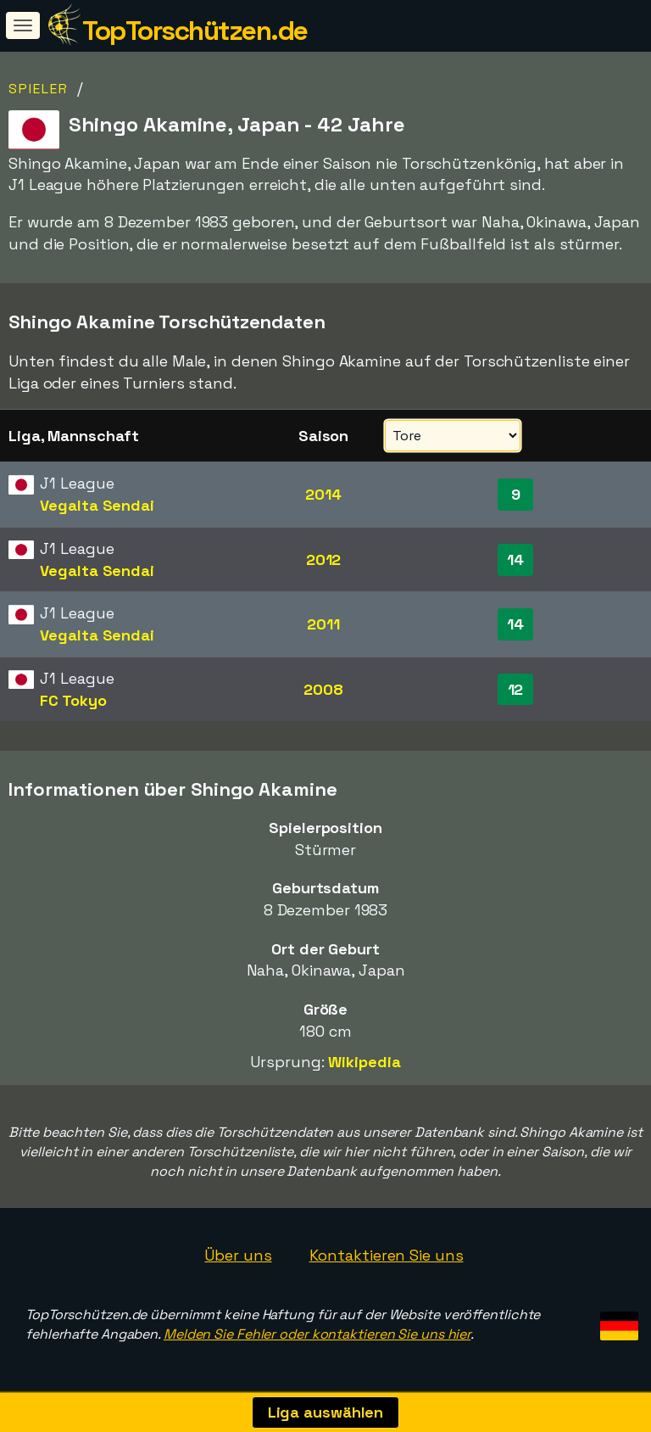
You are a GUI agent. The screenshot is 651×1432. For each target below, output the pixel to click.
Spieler (38, 89)
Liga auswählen (326, 1412)
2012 (324, 559)
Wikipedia (364, 1061)
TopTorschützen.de (195, 31)
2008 (323, 689)
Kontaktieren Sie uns (386, 1255)
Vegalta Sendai (97, 505)
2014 (323, 494)
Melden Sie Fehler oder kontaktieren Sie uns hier (317, 1334)
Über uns (237, 1255)
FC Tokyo (73, 700)
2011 (323, 624)
